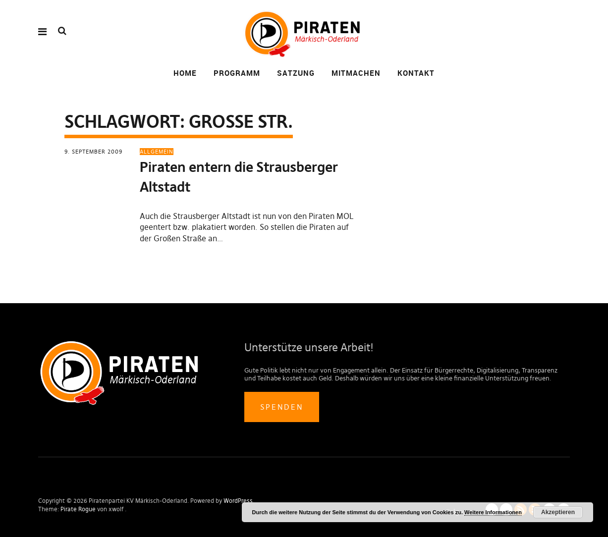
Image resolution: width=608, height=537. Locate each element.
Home (185, 73)
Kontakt (416, 73)
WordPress (238, 500)
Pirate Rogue (78, 509)
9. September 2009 (93, 151)
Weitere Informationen (493, 512)
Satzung (296, 73)
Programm (237, 73)
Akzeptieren (558, 512)
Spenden (281, 407)
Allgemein (156, 151)
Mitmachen (356, 73)
